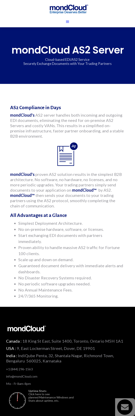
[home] (67, 9)
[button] (67, 22)
